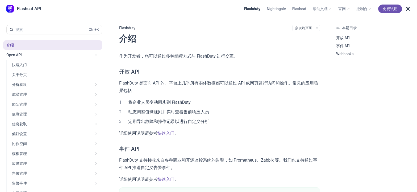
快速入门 (165, 133)
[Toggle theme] (408, 8)
